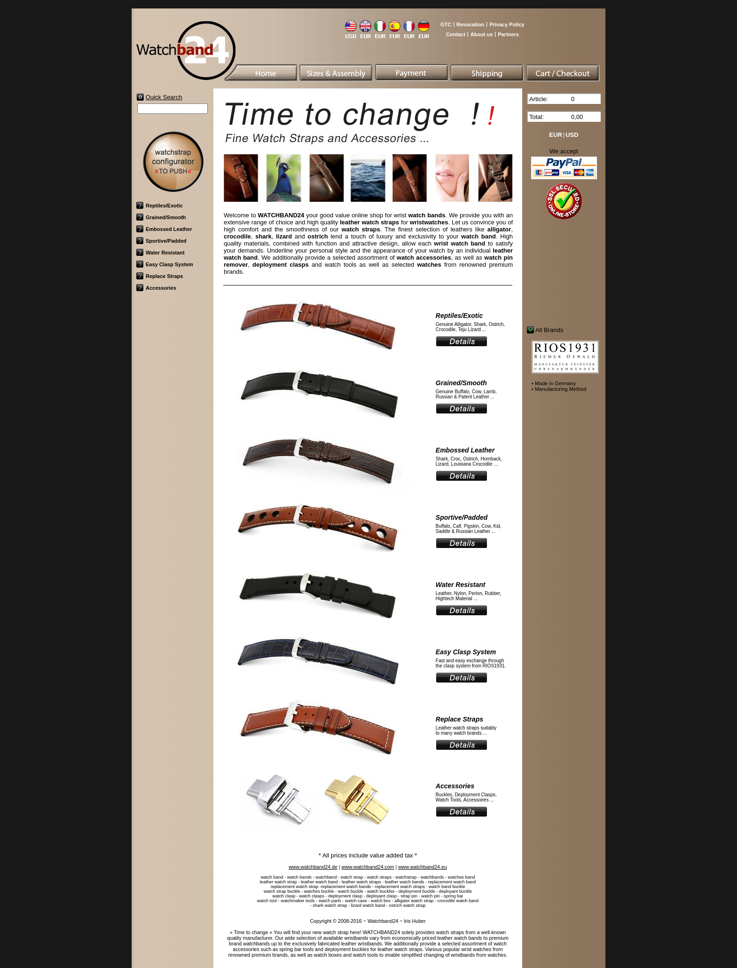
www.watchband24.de (313, 867)
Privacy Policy (507, 24)
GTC (445, 24)
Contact (455, 34)
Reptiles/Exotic (159, 205)
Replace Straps (159, 276)
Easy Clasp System (164, 264)
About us (481, 34)
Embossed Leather (164, 229)
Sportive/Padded (161, 241)
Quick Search (164, 97)
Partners (508, 34)
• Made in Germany (554, 383)
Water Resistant (160, 252)
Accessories (156, 288)
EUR (555, 134)
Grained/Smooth (161, 217)
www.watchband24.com (368, 867)
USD (571, 134)
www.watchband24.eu (422, 867)
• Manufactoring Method (559, 389)
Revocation (470, 24)
